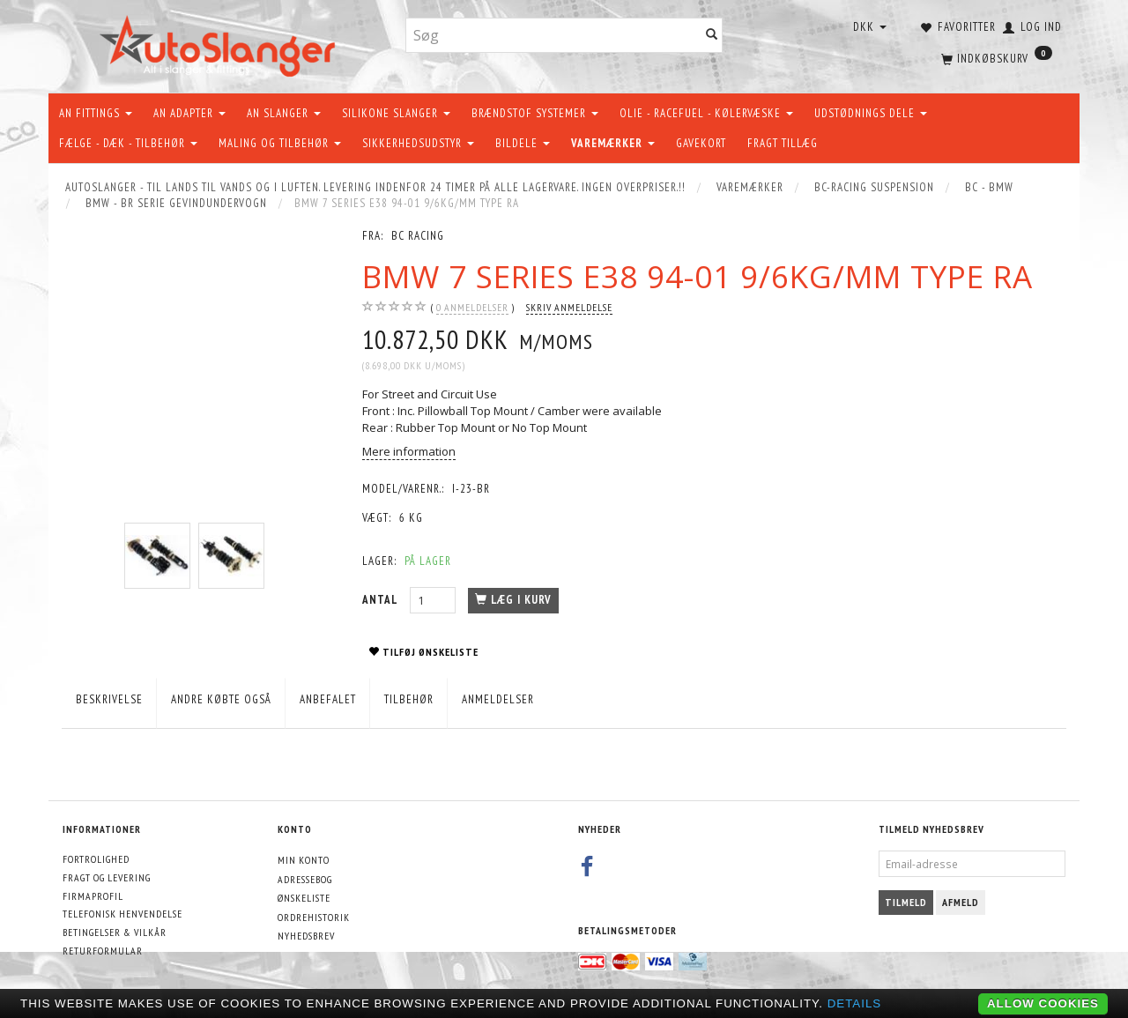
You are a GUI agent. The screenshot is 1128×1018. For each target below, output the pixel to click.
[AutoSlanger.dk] (221, 42)
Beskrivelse (109, 699)
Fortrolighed (96, 859)
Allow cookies (1043, 1003)
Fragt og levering (107, 877)
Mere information (409, 451)
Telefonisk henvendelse (122, 913)
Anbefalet (328, 699)
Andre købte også (221, 699)
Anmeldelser (498, 699)
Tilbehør (409, 699)
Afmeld (960, 902)
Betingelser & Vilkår (115, 932)
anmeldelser (472, 308)
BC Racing (417, 235)
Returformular (103, 950)
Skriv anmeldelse (569, 307)
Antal (381, 599)
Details (854, 1003)
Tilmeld (906, 902)
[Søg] (712, 35)
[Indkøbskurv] (995, 57)
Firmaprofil (93, 896)
